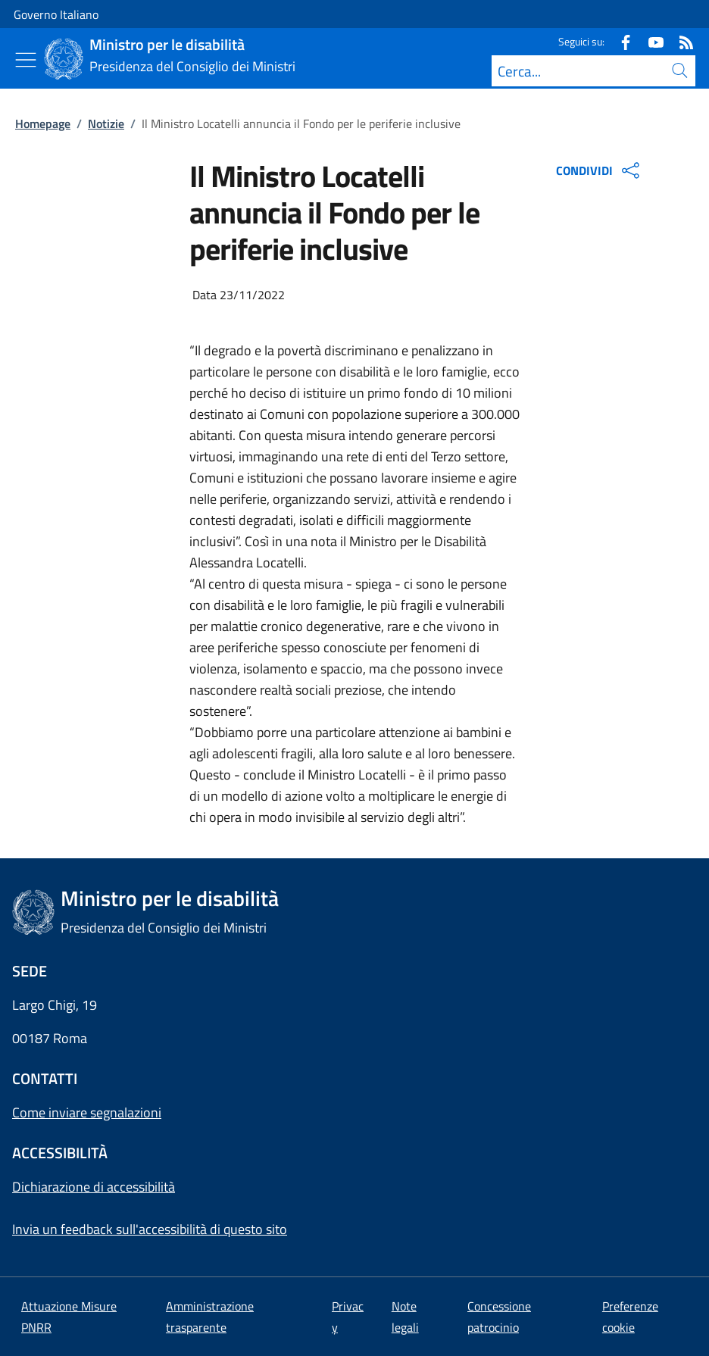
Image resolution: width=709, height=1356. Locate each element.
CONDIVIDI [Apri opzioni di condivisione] (599, 170)
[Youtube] (650, 41)
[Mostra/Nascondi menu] (26, 60)
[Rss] (680, 41)
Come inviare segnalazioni (86, 1112)
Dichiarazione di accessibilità (93, 1186)
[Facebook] (619, 41)
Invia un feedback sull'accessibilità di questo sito (149, 1229)
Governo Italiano (56, 14)
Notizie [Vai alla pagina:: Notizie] (106, 123)
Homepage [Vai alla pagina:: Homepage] (42, 123)
